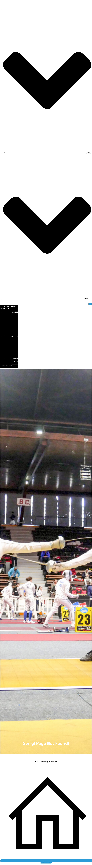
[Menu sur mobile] (90, 304)
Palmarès (88, 152)
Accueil (90, 7)
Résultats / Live (87, 298)
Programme (87, 296)
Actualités (89, 300)
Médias (90, 301)
